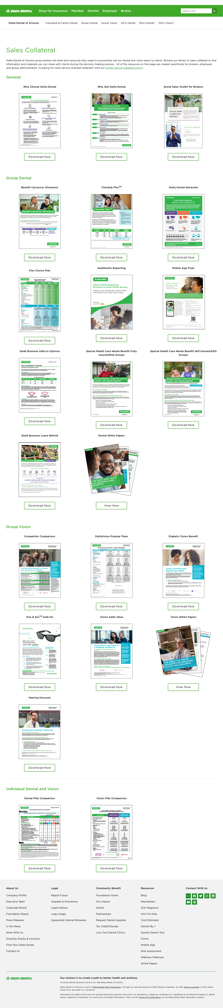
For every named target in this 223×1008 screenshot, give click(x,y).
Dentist (93, 11)
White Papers (149, 963)
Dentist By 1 (148, 926)
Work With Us (14, 932)
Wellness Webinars (152, 957)
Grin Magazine (149, 907)
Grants (100, 907)
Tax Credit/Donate (107, 926)
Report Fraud (59, 895)
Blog (144, 895)
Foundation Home (107, 895)
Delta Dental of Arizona (24, 22)
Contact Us (13, 951)
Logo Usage (58, 913)
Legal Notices (59, 907)
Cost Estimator (150, 920)
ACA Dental (128, 22)
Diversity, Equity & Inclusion (23, 938)
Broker (126, 11)
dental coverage (191, 987)
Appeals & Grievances (64, 901)
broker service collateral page (123, 67)
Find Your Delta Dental (20, 944)
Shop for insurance (53, 11)
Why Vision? (166, 22)
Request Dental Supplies (111, 920)
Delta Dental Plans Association (107, 987)
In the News (13, 926)
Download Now (39, 157)
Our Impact (103, 901)
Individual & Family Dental (61, 22)
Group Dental (89, 22)
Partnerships (103, 913)
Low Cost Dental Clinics (110, 932)
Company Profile (16, 895)
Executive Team (15, 901)
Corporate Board (16, 907)
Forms (145, 938)
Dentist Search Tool (152, 932)
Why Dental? (147, 22)
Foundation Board (17, 913)
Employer (110, 11)
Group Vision (109, 22)
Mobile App (148, 944)
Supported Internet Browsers (68, 920)
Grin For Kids (149, 913)
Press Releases (15, 920)
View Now (111, 505)
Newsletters (148, 901)
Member (77, 11)
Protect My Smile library (150, 997)
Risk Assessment (151, 951)
